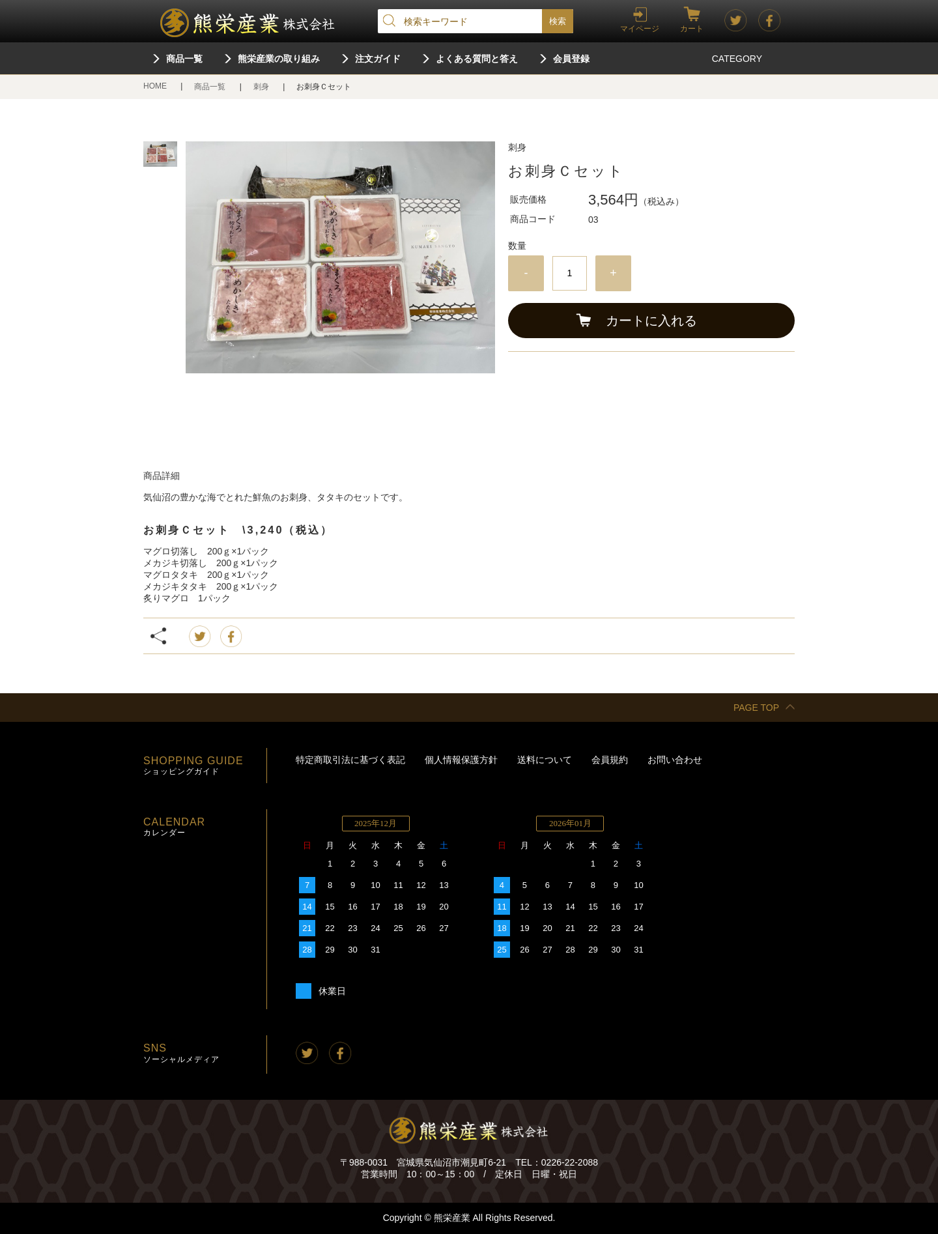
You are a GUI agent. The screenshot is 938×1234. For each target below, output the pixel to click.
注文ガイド (378, 58)
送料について (544, 759)
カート (692, 28)
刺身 (262, 86)
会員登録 (571, 58)
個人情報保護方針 (461, 759)
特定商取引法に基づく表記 (350, 759)
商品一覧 (184, 58)
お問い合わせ (674, 759)
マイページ (639, 28)
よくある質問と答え (477, 58)
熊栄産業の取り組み (279, 58)
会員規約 (609, 759)
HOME (156, 86)
